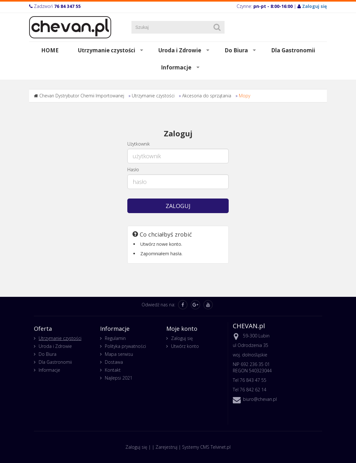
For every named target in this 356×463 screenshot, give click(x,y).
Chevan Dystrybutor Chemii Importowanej (81, 96)
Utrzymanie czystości (106, 50)
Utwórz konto (185, 346)
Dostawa (114, 362)
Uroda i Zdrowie (179, 50)
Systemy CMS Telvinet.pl (206, 447)
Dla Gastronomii (293, 50)
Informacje (176, 67)
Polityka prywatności (125, 346)
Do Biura (236, 50)
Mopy (244, 96)
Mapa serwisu (119, 354)
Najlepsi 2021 (118, 378)
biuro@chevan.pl (260, 399)
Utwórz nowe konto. (161, 244)
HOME (50, 50)
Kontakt (113, 370)
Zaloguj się (182, 338)
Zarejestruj (166, 447)
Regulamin (115, 338)
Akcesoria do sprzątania (206, 96)
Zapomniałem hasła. (161, 254)
